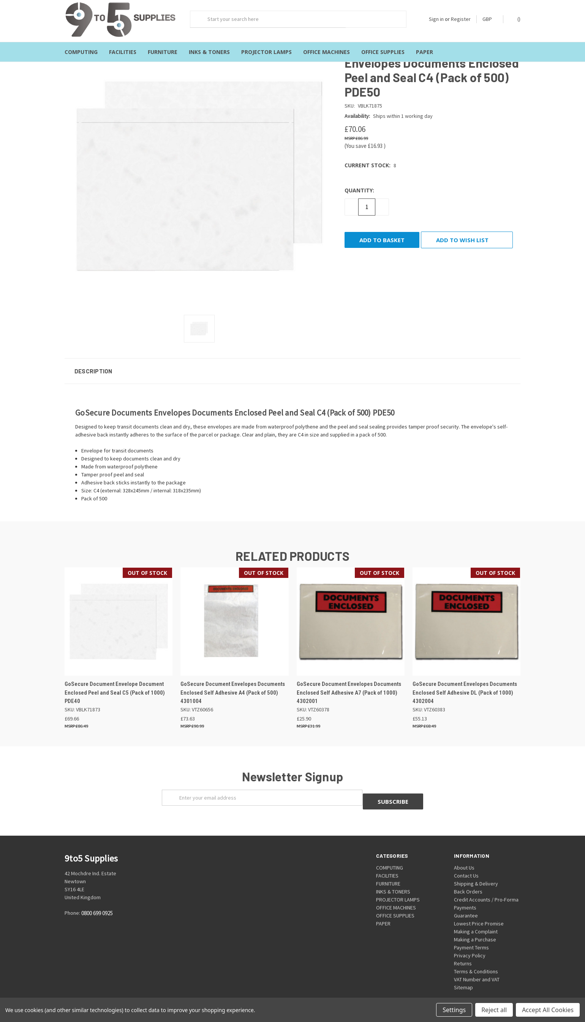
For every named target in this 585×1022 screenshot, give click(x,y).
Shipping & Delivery (476, 872)
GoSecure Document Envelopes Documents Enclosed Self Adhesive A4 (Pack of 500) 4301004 (232, 686)
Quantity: (359, 183)
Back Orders (468, 880)
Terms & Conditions (476, 960)
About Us (464, 856)
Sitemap (463, 976)
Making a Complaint (476, 920)
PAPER (424, 52)
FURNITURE (162, 52)
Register (461, 19)
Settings (454, 1010)
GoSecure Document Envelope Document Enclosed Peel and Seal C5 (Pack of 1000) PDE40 (115, 686)
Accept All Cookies (548, 1010)
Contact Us (466, 864)
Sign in (436, 19)
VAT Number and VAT (477, 968)
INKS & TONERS (209, 52)
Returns (463, 952)
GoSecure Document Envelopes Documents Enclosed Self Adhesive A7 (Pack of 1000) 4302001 (349, 686)
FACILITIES (122, 52)
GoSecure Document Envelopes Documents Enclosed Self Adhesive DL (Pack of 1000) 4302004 (465, 686)
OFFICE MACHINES (326, 52)
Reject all (494, 1010)
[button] (292, 364)
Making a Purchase (475, 928)
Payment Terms (471, 936)
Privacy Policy (469, 944)
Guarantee (466, 904)
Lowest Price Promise (479, 912)
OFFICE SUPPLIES (383, 52)
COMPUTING (81, 52)
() (515, 18)
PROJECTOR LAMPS (266, 52)
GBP (489, 19)
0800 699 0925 (97, 902)
